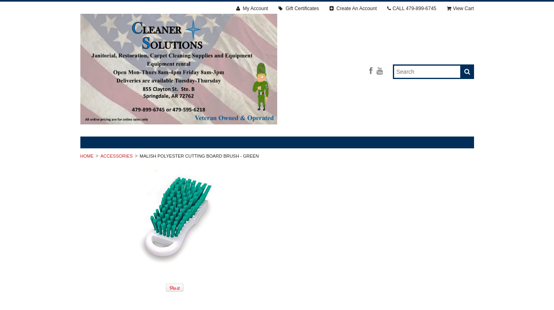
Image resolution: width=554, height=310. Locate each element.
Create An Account (353, 8)
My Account (252, 8)
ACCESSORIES (117, 156)
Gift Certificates (298, 8)
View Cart (460, 8)
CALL (411, 8)
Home (87, 156)
